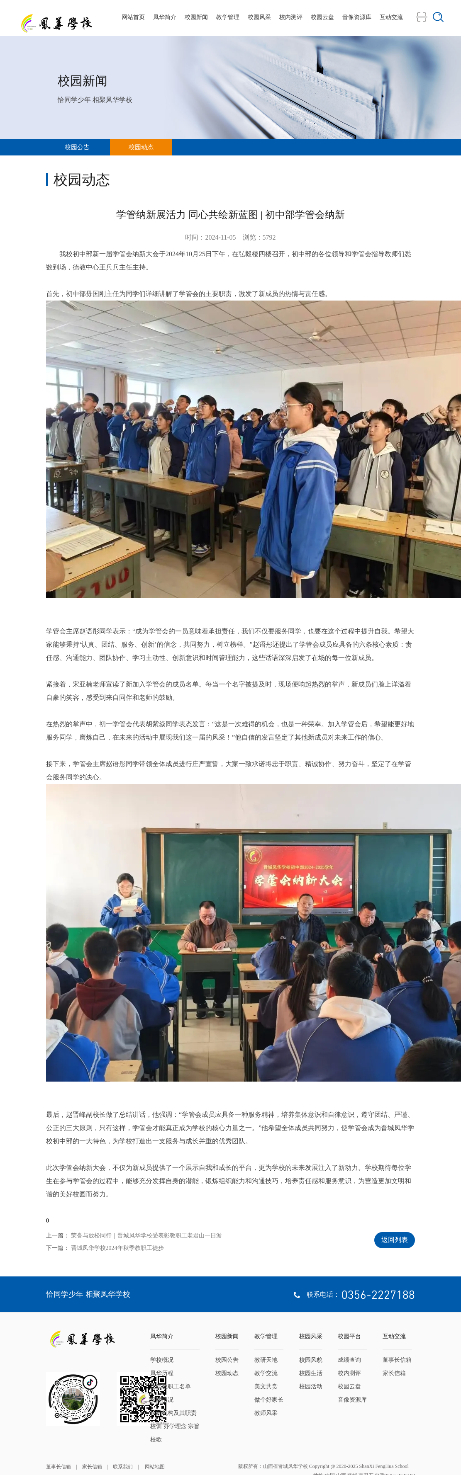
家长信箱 (394, 1373)
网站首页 (133, 17)
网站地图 (154, 1467)
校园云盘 (322, 17)
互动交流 (391, 17)
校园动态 (141, 147)
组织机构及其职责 (173, 1413)
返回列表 (394, 1239)
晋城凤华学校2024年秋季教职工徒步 (117, 1248)
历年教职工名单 (170, 1386)
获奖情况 (161, 1400)
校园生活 (310, 1373)
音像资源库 (356, 17)
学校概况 (161, 1360)
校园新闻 (196, 17)
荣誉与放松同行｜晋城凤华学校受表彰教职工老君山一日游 (146, 1235)
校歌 (156, 1439)
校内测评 (290, 17)
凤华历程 (161, 1373)
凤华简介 (164, 17)
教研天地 (266, 1360)
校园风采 (259, 17)
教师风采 (266, 1413)
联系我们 (123, 1467)
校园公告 (77, 147)
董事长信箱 (397, 1360)
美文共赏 (266, 1386)
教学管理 (227, 17)
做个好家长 (268, 1400)
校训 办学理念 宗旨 (175, 1426)
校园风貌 (310, 1360)
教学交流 (266, 1373)
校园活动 (310, 1386)
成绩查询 (349, 1360)
